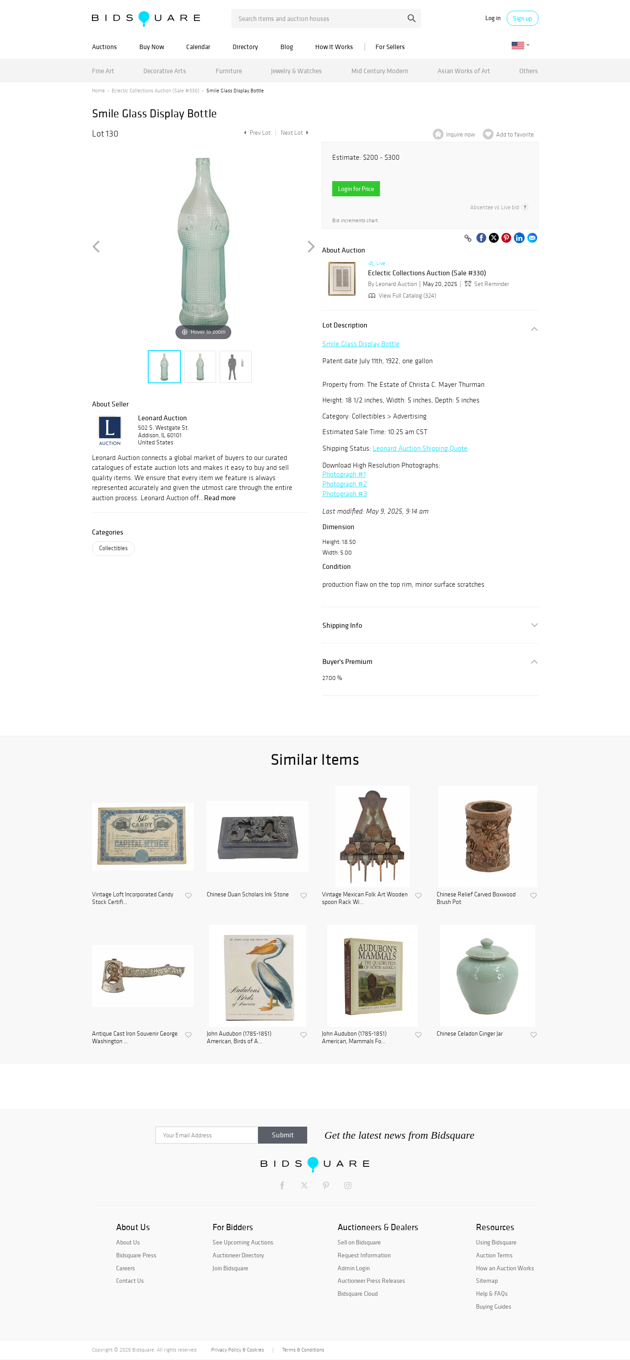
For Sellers (390, 46)
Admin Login (354, 1268)
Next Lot (295, 133)
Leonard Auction (162, 417)
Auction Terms (494, 1255)
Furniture (229, 70)
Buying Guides (493, 1306)
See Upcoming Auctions (243, 1242)
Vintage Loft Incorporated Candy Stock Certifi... (132, 898)
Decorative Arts (164, 70)
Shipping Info (342, 625)
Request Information (364, 1255)
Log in (493, 18)
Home (98, 90)
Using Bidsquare (496, 1242)
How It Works (334, 46)
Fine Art (103, 70)
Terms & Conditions (303, 1350)
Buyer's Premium (347, 661)
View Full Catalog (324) (401, 295)
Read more (220, 497)
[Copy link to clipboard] (468, 238)
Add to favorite (515, 134)
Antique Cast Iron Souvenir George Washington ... (135, 1037)
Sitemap (487, 1281)
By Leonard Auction (392, 284)
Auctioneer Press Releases (371, 1281)
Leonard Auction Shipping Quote (420, 448)
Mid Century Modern (379, 70)
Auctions (104, 46)
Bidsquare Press (136, 1255)
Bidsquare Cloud (358, 1294)
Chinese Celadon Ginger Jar (470, 1033)
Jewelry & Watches (296, 70)
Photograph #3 (344, 493)
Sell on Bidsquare (359, 1242)
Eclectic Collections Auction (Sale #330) (156, 90)
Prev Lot (256, 133)
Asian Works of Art (464, 70)
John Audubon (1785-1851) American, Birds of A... (239, 1037)
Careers (125, 1268)
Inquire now (460, 134)
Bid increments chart (355, 221)
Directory (245, 46)
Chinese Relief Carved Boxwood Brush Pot (476, 898)
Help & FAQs (492, 1294)
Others (528, 70)
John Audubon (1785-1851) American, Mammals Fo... (354, 1037)
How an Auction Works (505, 1268)
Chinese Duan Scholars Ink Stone (248, 894)
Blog (286, 46)
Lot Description (344, 325)
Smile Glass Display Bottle (361, 344)
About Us (128, 1242)
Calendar (198, 46)
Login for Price (356, 189)
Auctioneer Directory (238, 1255)
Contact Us (130, 1281)
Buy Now (151, 46)
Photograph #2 (344, 484)
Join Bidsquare (230, 1268)
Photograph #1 (344, 474)
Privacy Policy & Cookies (237, 1350)
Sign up (522, 18)
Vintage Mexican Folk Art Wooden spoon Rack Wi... (365, 898)
